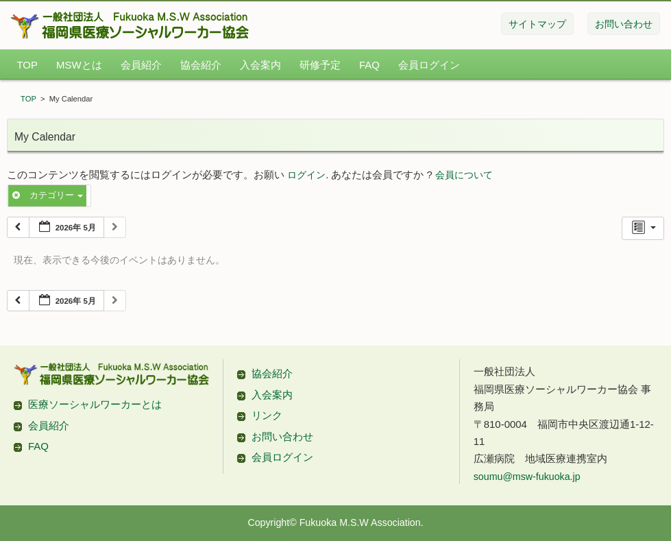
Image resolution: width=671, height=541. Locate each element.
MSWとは (79, 65)
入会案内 (260, 65)
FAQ (369, 65)
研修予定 (320, 65)
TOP (26, 65)
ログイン (306, 174)
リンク (267, 415)
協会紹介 (200, 65)
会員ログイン (429, 65)
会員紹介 (141, 65)
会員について (464, 174)
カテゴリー (47, 195)
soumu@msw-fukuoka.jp (527, 476)
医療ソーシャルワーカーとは (95, 404)
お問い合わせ (282, 436)
